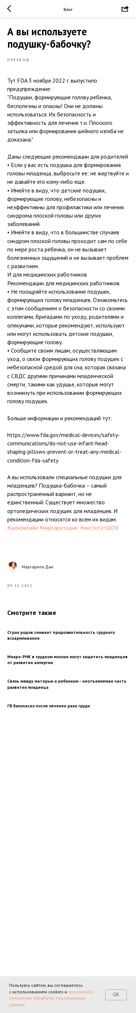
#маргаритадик (59, 527)
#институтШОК (100, 527)
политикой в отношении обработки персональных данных (51, 998)
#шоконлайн (22, 527)
